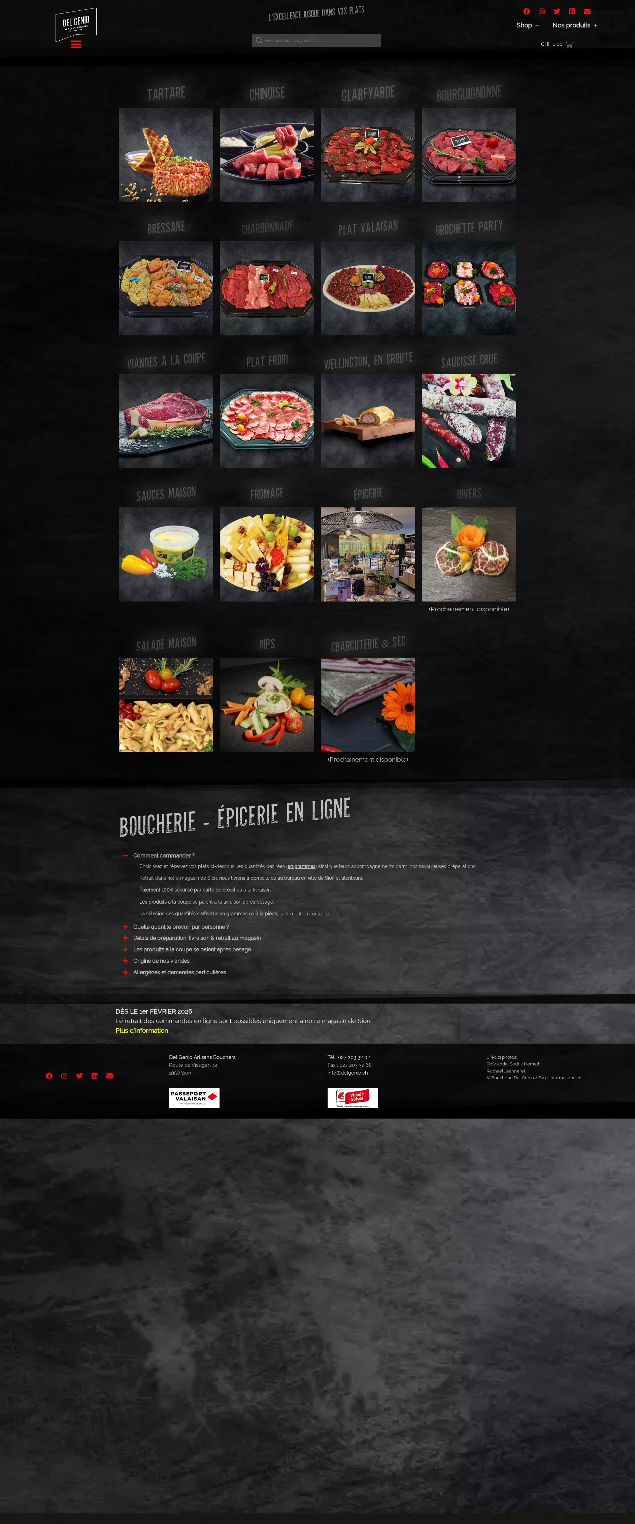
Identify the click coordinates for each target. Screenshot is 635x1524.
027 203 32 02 (354, 1057)
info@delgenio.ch (348, 1073)
